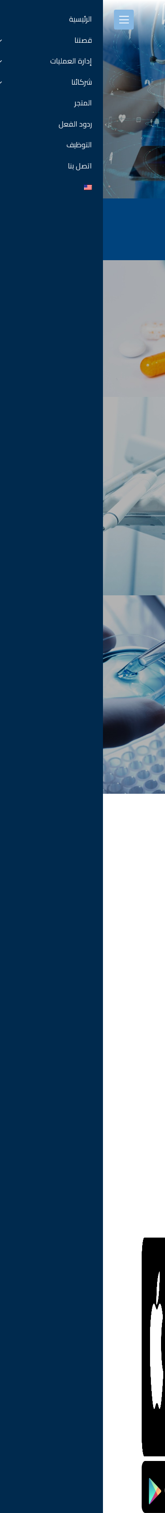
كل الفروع (143, 970)
